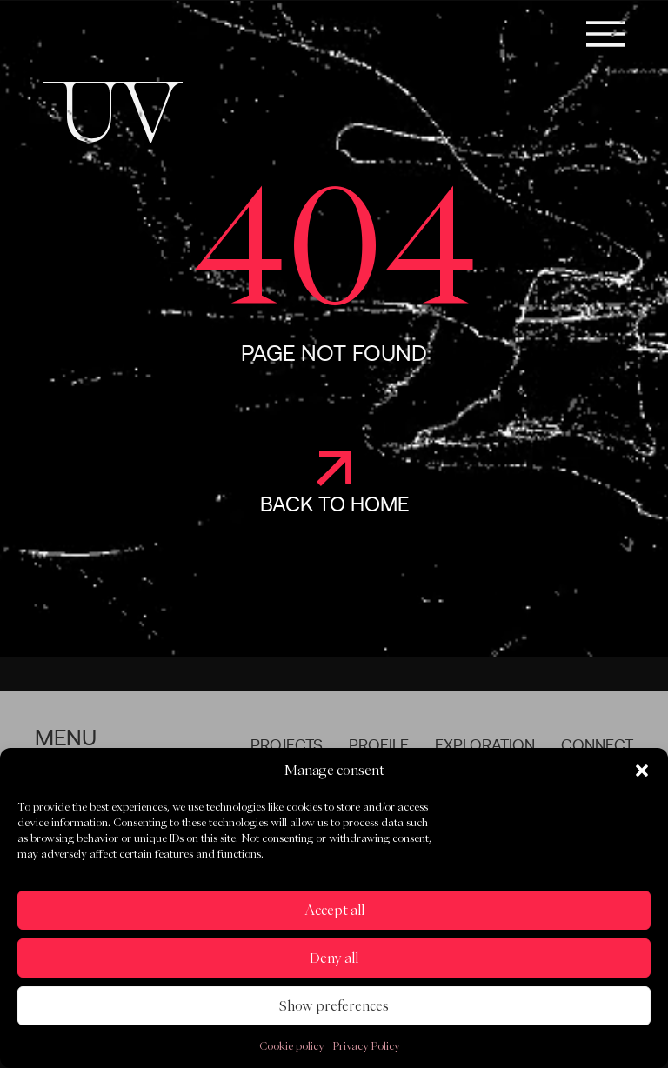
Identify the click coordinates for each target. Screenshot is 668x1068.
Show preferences (334, 1005)
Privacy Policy (366, 1045)
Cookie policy (291, 1045)
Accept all (334, 910)
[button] (642, 770)
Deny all (334, 958)
